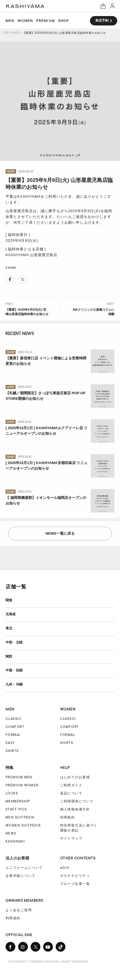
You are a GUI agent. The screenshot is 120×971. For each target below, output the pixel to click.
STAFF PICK (16, 809)
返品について (71, 793)
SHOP (63, 20)
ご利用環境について (77, 801)
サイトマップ (71, 838)
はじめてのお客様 (75, 777)
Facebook (10, 279)
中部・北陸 (14, 642)
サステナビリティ (75, 876)
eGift (65, 867)
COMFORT (15, 726)
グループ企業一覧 (75, 884)
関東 (9, 600)
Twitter (22, 279)
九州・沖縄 (14, 684)
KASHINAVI (15, 841)
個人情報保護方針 (75, 809)
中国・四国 (14, 670)
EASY (10, 742)
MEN (10, 20)
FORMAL (13, 734)
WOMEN (25, 20)
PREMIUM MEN (19, 777)
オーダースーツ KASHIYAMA (25, 6)
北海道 (11, 614)
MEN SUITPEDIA (20, 817)
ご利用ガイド (71, 785)
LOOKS (12, 793)
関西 (9, 656)
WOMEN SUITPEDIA (23, 825)
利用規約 (67, 817)
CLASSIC (14, 718)
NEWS (11, 833)
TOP (6, 32)
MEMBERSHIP (18, 801)
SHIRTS (12, 750)
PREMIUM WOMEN (22, 785)
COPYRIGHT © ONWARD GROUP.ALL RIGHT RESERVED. (48, 961)
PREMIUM (45, 20)
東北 (9, 628)
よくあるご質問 (19, 910)
